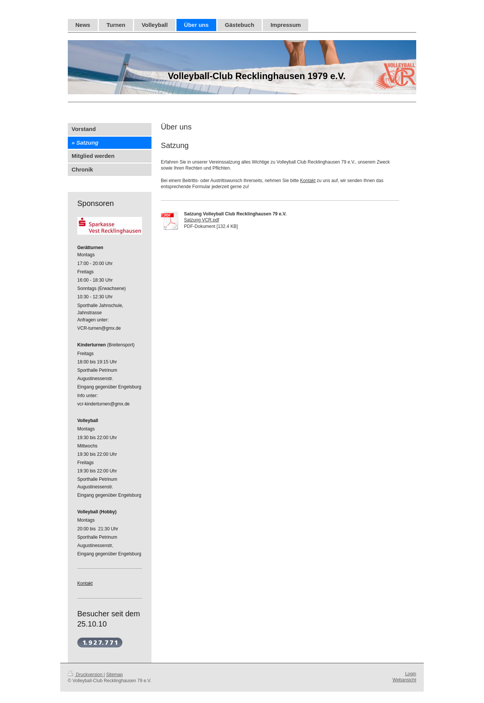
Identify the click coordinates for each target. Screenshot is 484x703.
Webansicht (404, 680)
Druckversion (86, 674)
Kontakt (307, 180)
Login (410, 674)
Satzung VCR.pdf (201, 220)
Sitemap (114, 674)
